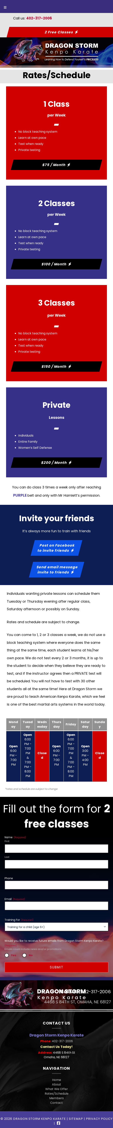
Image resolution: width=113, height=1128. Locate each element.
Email (15, 899)
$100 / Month (54, 264)
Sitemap (76, 1119)
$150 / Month (54, 366)
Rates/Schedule (56, 1093)
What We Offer (56, 1089)
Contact (56, 1103)
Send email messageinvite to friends (57, 570)
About (56, 1084)
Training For (19, 920)
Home (56, 1080)
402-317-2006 (39, 18)
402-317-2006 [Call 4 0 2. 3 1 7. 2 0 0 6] (62, 1041)
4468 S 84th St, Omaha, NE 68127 (77, 1002)
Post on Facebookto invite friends (56, 548)
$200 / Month (54, 462)
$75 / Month (54, 164)
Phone (9, 878)
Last (7, 857)
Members (56, 1098)
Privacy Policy (99, 1119)
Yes (13, 955)
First (7, 841)
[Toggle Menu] (5, 6)
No (31, 955)
